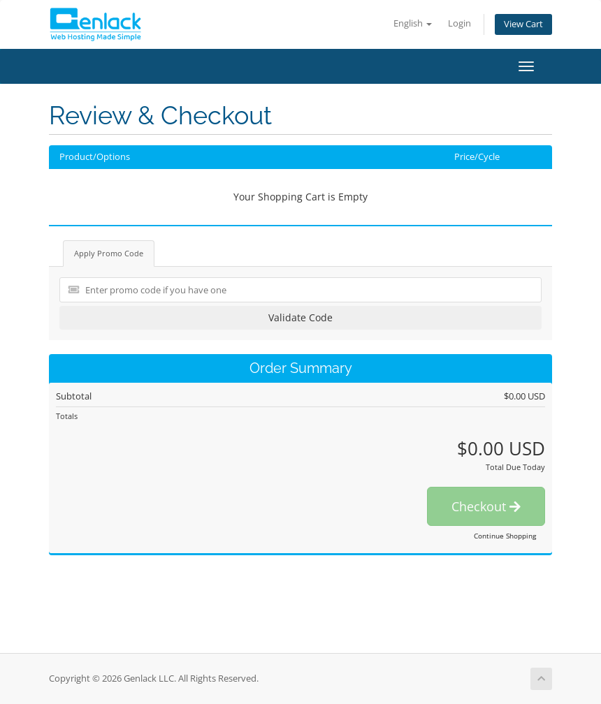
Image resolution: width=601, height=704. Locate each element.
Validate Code (300, 317)
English (412, 23)
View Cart (523, 24)
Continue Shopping (505, 536)
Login (459, 23)
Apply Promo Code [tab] (108, 253)
